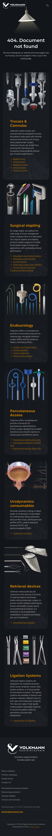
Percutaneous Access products (14, 788)
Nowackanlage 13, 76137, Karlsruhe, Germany (20, 807)
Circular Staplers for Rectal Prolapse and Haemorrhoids (23, 279)
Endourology (21, 336)
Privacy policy (34, 827)
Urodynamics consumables (22, 514)
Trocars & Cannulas (18, 134)
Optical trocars (17, 172)
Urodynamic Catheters (21, 544)
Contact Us (6, 782)
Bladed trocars (17, 170)
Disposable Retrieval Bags (22, 633)
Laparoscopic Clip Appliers (22, 731)
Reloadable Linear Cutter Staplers (25, 267)
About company (8, 771)
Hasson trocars (18, 178)
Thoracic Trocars (18, 181)
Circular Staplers (18, 272)
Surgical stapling (25, 236)
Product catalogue (9, 775)
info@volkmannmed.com (12, 812)
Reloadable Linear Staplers (22, 270)
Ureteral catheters (19, 361)
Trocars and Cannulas (10, 800)
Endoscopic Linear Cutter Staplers (26, 275)
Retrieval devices (25, 597)
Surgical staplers (8, 796)
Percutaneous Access (22, 424)
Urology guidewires (19, 364)
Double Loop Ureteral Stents (23, 358)
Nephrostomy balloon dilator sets (25, 459)
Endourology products (10, 792)
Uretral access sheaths (21, 367)
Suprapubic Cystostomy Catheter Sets (25, 455)
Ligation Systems (25, 686)
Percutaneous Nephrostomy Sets (25, 451)
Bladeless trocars (19, 175)
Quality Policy (7, 779)
